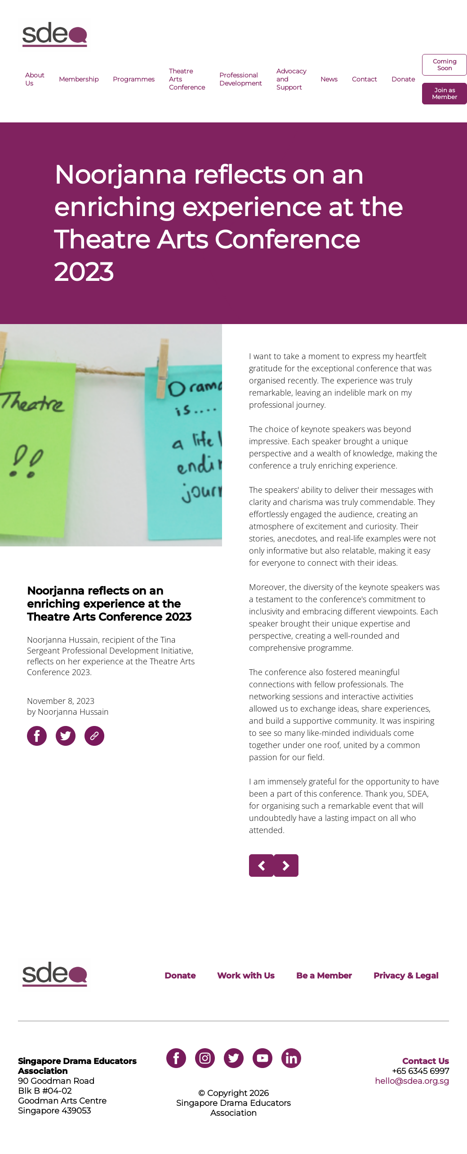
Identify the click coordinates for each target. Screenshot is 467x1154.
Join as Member (444, 93)
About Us (34, 79)
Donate (403, 79)
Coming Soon (445, 65)
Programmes (134, 79)
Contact (364, 79)
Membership (78, 79)
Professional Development (240, 79)
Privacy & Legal (406, 976)
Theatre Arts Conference (187, 79)
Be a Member (324, 976)
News (329, 79)
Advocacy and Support (291, 79)
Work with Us (246, 976)
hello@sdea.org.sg (412, 1081)
